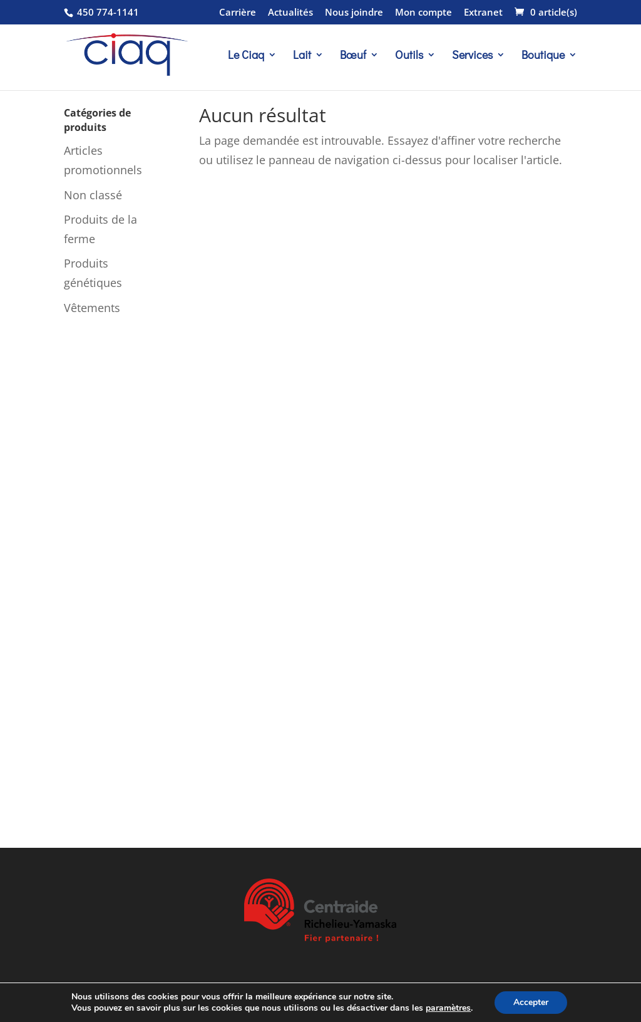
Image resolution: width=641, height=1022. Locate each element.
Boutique (543, 56)
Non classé (93, 194)
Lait (302, 56)
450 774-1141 (106, 12)
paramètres (448, 1008)
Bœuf (353, 56)
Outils (409, 56)
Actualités (290, 13)
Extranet (483, 13)
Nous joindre (354, 13)
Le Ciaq (246, 56)
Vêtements (92, 307)
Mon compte (423, 13)
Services (472, 56)
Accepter (530, 1002)
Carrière (237, 13)
